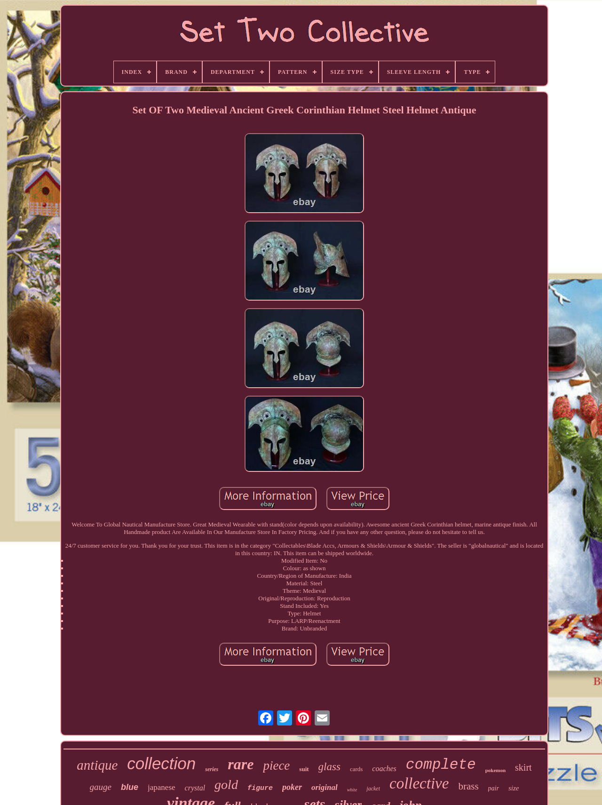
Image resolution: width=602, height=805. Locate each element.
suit (304, 769)
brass (468, 786)
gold (226, 784)
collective (419, 783)
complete (441, 765)
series (211, 769)
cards (356, 769)
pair (493, 788)
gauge (100, 787)
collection (161, 763)
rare (240, 764)
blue (129, 787)
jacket (373, 788)
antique (97, 765)
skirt (523, 767)
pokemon (495, 770)
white (352, 789)
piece (276, 765)
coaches (384, 769)
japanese (161, 787)
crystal (195, 788)
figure (260, 788)
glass (329, 767)
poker (292, 787)
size (513, 788)
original (324, 787)
